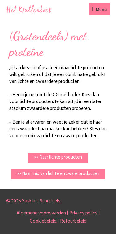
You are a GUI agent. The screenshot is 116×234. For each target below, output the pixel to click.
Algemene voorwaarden (41, 213)
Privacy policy (83, 213)
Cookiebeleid (43, 221)
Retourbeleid (73, 221)
